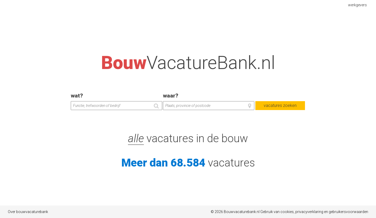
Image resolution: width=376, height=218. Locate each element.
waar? (170, 96)
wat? (77, 96)
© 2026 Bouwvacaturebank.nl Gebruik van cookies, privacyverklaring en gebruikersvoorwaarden (289, 212)
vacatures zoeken (280, 105)
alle (136, 138)
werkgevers (358, 4)
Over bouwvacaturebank (28, 212)
